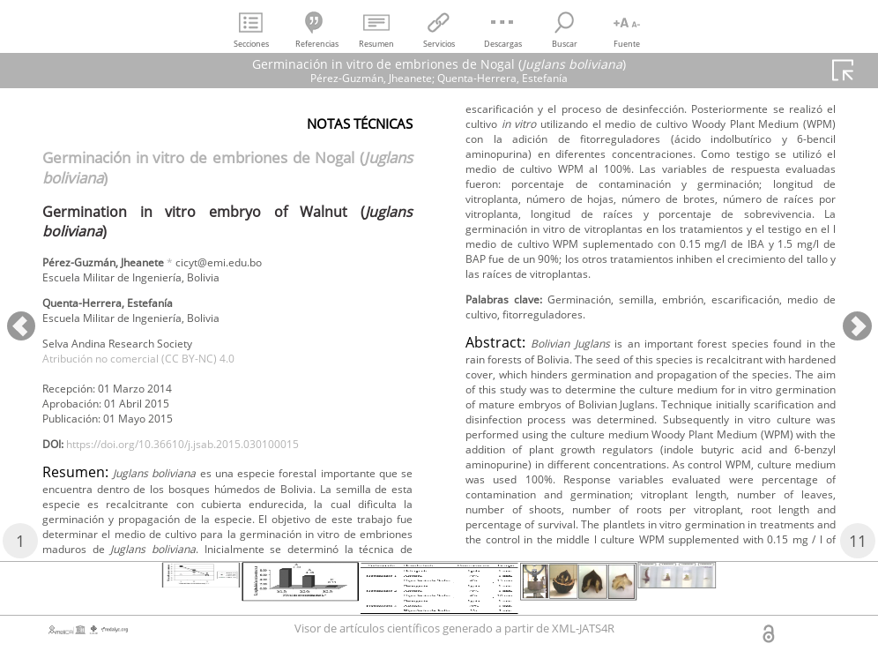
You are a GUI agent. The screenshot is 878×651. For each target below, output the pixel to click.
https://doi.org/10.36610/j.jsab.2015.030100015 (209, 468)
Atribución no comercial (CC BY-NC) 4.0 (157, 371)
